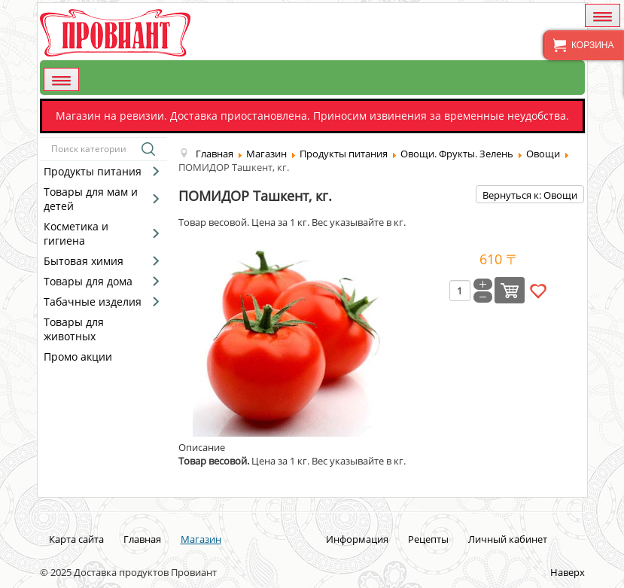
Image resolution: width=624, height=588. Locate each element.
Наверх (567, 572)
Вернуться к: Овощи (529, 195)
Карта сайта (76, 539)
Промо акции (78, 356)
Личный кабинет (507, 539)
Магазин (201, 539)
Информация (357, 539)
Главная (142, 539)
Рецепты (428, 539)
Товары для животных (74, 329)
